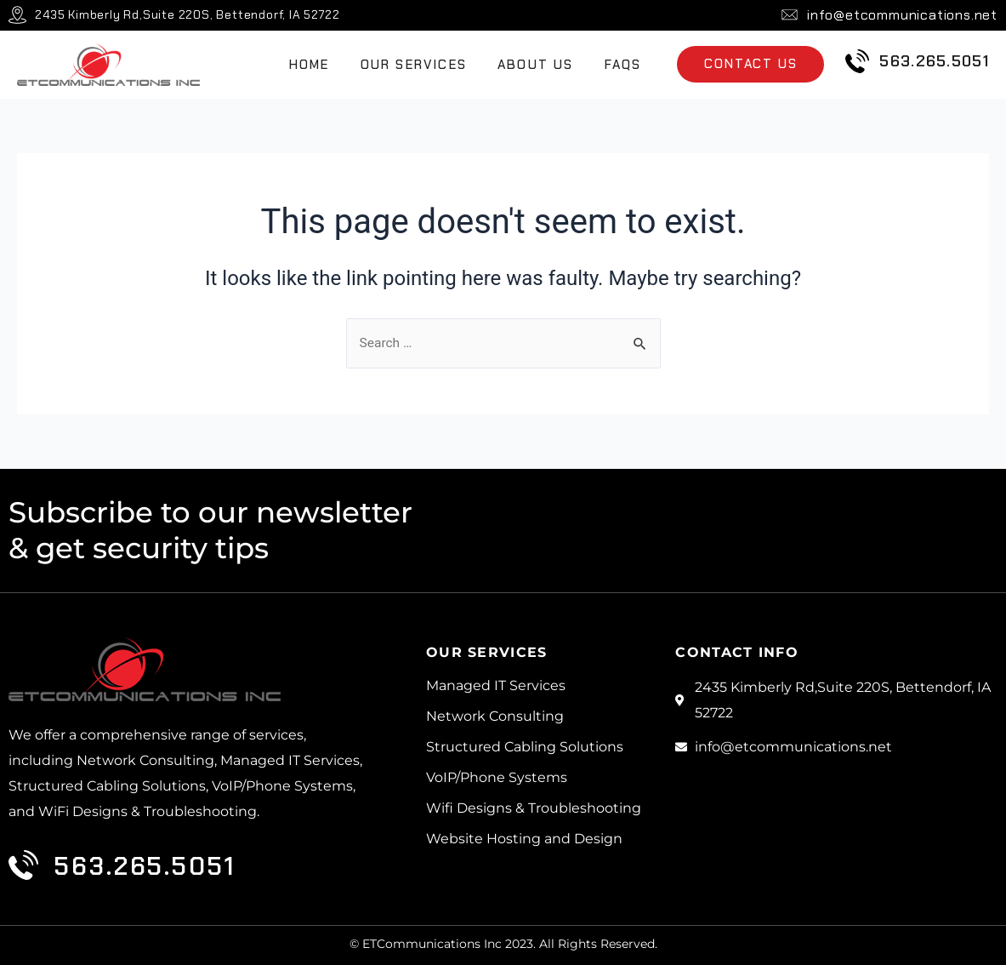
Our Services (414, 64)
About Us (535, 64)
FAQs (623, 64)
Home (309, 64)
